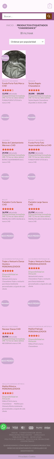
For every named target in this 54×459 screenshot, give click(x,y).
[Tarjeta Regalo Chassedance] (40, 64)
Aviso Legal (36, 437)
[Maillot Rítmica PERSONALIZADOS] (14, 367)
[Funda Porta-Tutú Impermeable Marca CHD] (40, 124)
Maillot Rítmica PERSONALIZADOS (11, 387)
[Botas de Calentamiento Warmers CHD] (14, 124)
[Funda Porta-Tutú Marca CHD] (14, 64)
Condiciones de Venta (30, 433)
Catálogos (39, 435)
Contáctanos (27, 441)
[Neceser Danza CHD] (14, 310)
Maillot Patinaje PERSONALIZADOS (37, 330)
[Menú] (4, 6)
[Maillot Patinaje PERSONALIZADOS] (40, 310)
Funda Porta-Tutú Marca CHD (13, 84)
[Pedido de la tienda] (27, 42)
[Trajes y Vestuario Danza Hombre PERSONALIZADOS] (14, 242)
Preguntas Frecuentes (20, 435)
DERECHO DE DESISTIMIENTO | (20, 448)
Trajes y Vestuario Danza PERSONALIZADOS (39, 262)
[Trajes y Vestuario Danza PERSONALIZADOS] (40, 242)
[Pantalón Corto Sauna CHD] (14, 183)
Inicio (10, 25)
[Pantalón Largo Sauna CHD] (40, 183)
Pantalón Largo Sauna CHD (38, 203)
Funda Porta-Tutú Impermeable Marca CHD (39, 144)
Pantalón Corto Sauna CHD (12, 203)
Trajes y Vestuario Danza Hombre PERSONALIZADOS (13, 264)
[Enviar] (49, 16)
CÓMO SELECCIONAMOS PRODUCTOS (34, 445)
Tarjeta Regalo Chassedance (34, 84)
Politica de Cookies (15, 439)
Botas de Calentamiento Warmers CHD (12, 144)
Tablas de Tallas (20, 437)
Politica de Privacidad (37, 439)
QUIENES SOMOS (10, 445)
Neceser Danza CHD (11, 329)
